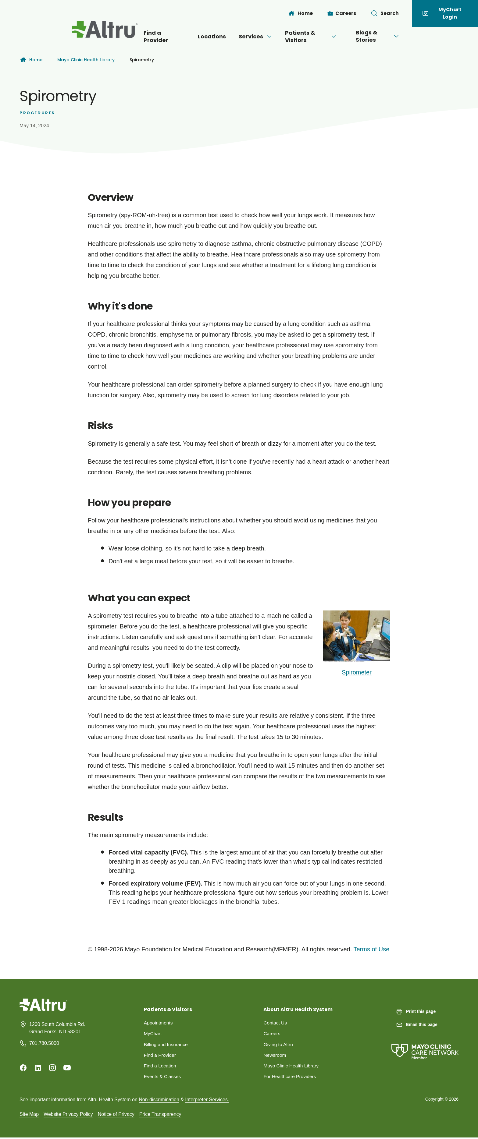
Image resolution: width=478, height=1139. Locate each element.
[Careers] (341, 13)
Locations (200, 36)
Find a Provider (146, 36)
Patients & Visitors (316, 36)
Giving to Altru (278, 1044)
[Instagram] (52, 1067)
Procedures (37, 113)
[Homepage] (43, 1009)
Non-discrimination (159, 1100)
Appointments (159, 1022)
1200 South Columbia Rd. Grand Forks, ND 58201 (57, 1028)
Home (31, 59)
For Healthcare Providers (290, 1077)
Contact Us (275, 1022)
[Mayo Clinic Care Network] (424, 1045)
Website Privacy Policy (68, 1115)
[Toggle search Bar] (385, 13)
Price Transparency (160, 1115)
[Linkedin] (37, 1067)
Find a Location (160, 1066)
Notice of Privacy (116, 1115)
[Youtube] (67, 1067)
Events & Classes (163, 1077)
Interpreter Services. (207, 1100)
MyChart (153, 1033)
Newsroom (275, 1055)
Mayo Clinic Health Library (86, 60)
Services (250, 36)
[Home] (300, 13)
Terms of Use (371, 949)
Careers (272, 1033)
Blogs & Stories (392, 36)
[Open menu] (263, 36)
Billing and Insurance (166, 1044)
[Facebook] (23, 1067)
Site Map (29, 1115)
